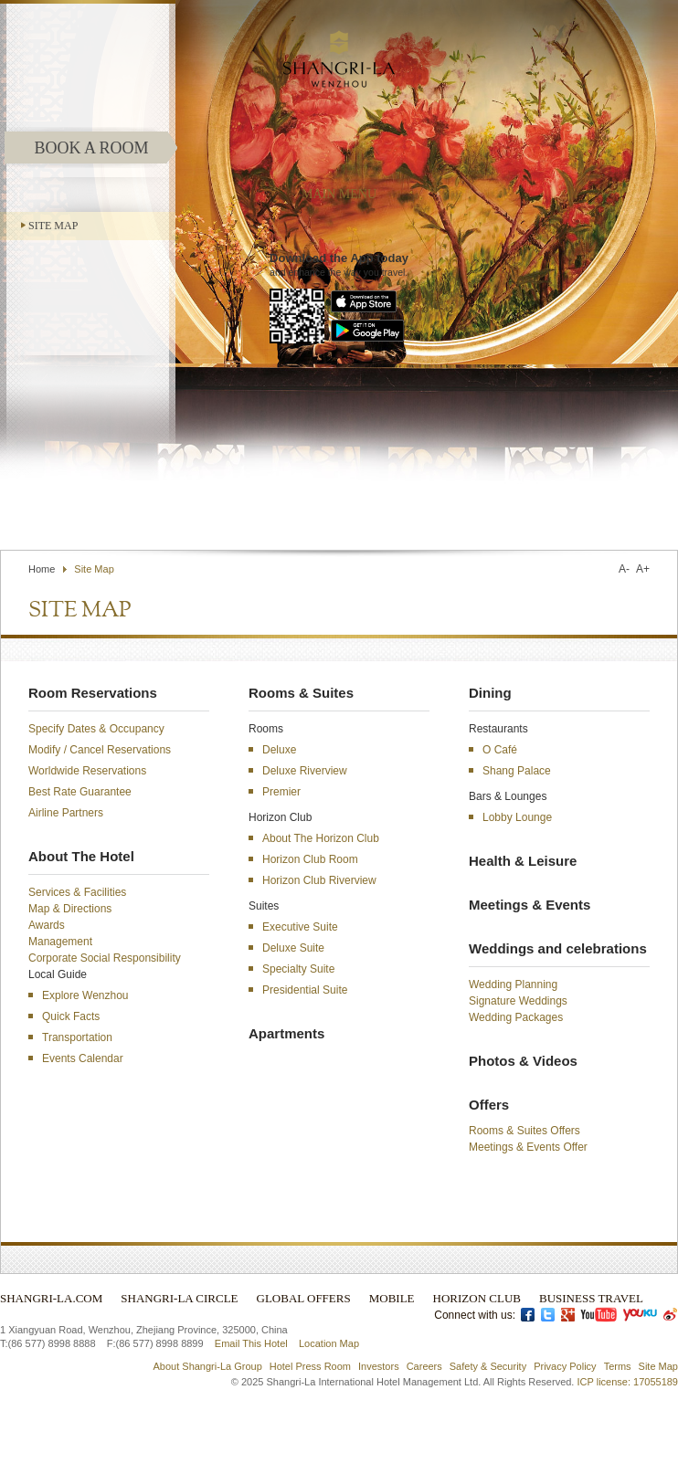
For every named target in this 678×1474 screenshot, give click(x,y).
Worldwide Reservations (87, 770)
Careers (424, 1366)
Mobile (392, 1298)
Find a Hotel (510, 506)
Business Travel (591, 1298)
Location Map (329, 1343)
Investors (378, 1366)
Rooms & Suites (301, 692)
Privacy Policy (565, 1366)
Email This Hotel (251, 1343)
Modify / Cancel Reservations (99, 749)
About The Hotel (81, 856)
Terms (617, 1366)
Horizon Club (477, 1298)
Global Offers (304, 1298)
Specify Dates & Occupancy (96, 728)
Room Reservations (92, 692)
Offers (489, 1104)
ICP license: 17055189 (628, 1381)
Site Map (53, 225)
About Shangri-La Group (208, 1366)
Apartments (286, 1033)
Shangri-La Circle (179, 1298)
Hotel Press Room (310, 1366)
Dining (490, 692)
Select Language (626, 506)
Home (41, 568)
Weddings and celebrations (558, 948)
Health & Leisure (523, 861)
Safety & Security (488, 1366)
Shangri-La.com (51, 1298)
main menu (339, 194)
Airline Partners (65, 812)
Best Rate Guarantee (80, 791)
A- (624, 569)
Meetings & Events (529, 904)
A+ (643, 569)
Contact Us (429, 506)
